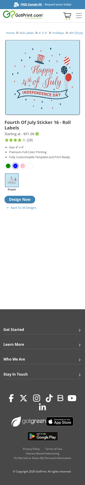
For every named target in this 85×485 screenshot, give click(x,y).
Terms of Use (53, 449)
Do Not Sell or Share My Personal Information (42, 458)
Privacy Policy (31, 449)
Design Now (20, 199)
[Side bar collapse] (79, 15)
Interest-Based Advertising (42, 453)
